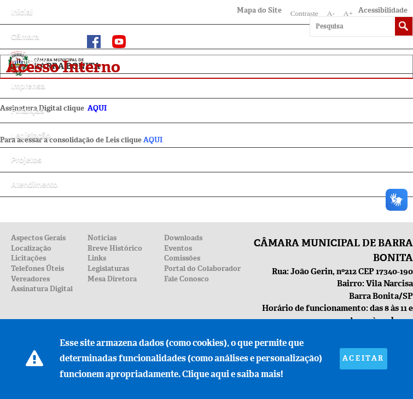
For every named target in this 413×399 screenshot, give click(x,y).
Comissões (182, 258)
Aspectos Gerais (38, 237)
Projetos (26, 159)
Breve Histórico (115, 248)
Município (28, 61)
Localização (31, 248)
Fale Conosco (186, 279)
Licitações (28, 258)
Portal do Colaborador (202, 268)
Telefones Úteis (37, 268)
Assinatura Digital (42, 288)
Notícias (102, 237)
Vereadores (30, 279)
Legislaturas (108, 268)
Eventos (178, 248)
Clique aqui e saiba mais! (232, 374)
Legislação (30, 135)
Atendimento (34, 184)
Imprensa (28, 86)
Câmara (25, 36)
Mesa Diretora (112, 279)
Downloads (183, 237)
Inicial (22, 12)
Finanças (27, 110)
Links (97, 258)
